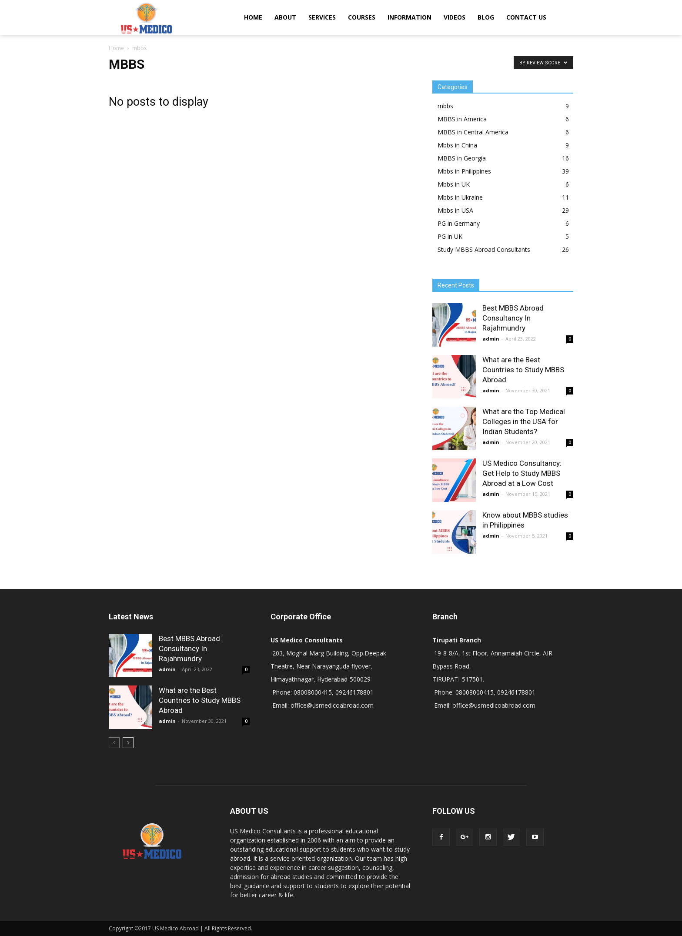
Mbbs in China (457, 145)
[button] (562, 17)
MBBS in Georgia (462, 158)
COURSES (361, 17)
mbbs (445, 106)
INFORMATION (409, 17)
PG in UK (450, 236)
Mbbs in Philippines (464, 171)
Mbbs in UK (454, 184)
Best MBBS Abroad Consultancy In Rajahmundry (513, 318)
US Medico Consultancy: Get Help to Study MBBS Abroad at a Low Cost (522, 473)
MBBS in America (462, 119)
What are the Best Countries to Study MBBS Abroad (523, 369)
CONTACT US (526, 17)
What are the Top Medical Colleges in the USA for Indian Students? (523, 421)
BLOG (486, 17)
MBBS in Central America (473, 132)
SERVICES (322, 17)
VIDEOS (454, 17)
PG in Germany (459, 223)
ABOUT (285, 17)
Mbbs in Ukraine (460, 197)
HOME (253, 17)
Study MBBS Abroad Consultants (484, 249)
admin (490, 338)
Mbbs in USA (455, 210)
